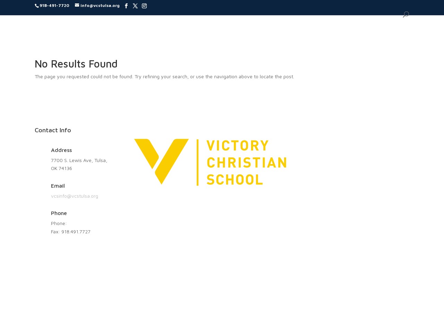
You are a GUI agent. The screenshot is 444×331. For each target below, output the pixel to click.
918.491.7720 (83, 223)
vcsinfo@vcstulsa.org (74, 196)
